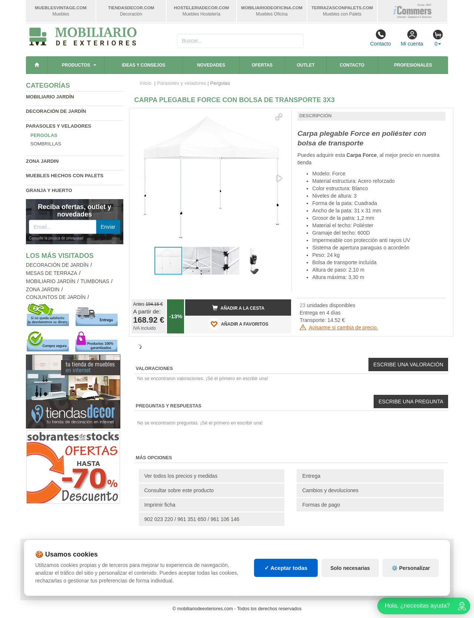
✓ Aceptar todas (286, 568)
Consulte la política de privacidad (56, 238)
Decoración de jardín (56, 111)
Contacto (380, 38)
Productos (76, 65)
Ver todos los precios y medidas (181, 476)
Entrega (311, 476)
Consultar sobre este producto (179, 490)
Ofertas (262, 65)
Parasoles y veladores (58, 126)
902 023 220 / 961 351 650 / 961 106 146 (192, 519)
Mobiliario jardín (50, 97)
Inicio (146, 83)
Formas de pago (321, 505)
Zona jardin (42, 161)
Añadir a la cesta (238, 308)
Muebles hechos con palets (64, 175)
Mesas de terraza (51, 273)
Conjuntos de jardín (56, 297)
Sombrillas (45, 144)
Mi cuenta (412, 38)
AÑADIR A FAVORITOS (238, 324)
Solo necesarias (350, 568)
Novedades (211, 65)
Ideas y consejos (144, 65)
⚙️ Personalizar (410, 568)
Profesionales (413, 65)
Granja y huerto (49, 190)
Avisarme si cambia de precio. (339, 327)
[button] (279, 117)
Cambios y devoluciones (330, 490)
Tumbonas (94, 281)
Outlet (306, 65)
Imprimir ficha (160, 505)
